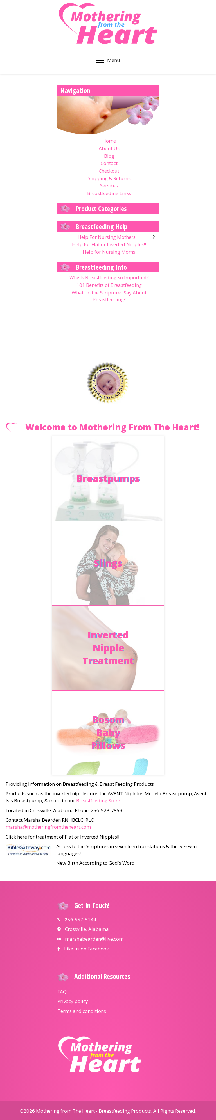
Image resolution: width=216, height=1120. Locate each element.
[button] (100, 60)
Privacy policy (72, 1001)
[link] (108, 141)
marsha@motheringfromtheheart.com (48, 827)
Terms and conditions (81, 1011)
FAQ (62, 991)
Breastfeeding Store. (98, 800)
